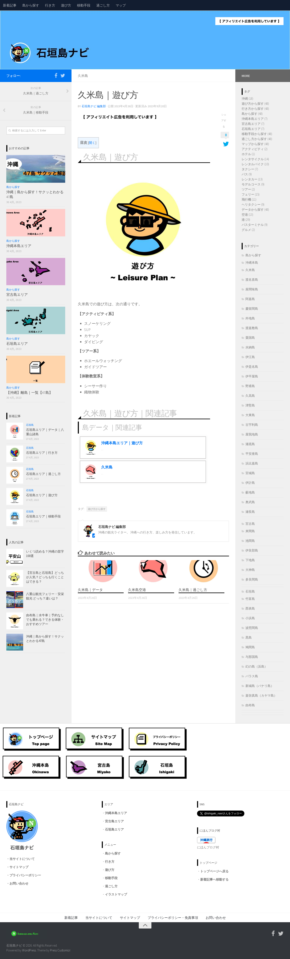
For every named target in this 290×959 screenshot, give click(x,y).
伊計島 (250, 483)
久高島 (250, 396)
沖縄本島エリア (18, 245)
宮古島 (250, 524)
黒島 (248, 637)
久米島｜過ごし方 (193, 589)
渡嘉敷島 (251, 328)
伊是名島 (251, 367)
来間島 (250, 531)
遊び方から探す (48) (255, 104)
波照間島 (251, 628)
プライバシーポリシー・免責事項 (173, 917)
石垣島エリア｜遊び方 (42, 495)
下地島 (250, 560)
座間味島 (251, 289)
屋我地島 (251, 434)
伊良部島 (251, 550)
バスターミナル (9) (254, 225)
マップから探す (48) (255, 144)
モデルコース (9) (253, 184)
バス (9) (247, 174)
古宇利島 (251, 425)
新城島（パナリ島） (259, 686)
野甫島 (250, 386)
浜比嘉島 (251, 463)
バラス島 (251, 676)
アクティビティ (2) (254, 149)
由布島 (250, 705)
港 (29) (246, 220)
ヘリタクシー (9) (253, 204)
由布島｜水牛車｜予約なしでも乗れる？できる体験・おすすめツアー (45, 619)
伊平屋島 (251, 376)
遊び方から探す (97, 509)
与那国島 (251, 657)
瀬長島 (250, 512)
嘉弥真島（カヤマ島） (261, 695)
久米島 (83, 76)
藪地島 (250, 492)
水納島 (250, 347)
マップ (121, 5)
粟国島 (250, 338)
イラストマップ (116, 894)
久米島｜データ (90, 589)
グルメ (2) (248, 230)
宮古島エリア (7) (253, 124)
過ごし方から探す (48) (257, 139)
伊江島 (250, 357)
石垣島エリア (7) (253, 129)
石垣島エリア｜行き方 (42, 453)
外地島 (250, 318)
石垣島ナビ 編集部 (94, 106)
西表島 (250, 608)
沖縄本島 (251, 263)
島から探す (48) (252, 114)
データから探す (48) (255, 210)
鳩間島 (250, 647)
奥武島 (250, 502)
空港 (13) (247, 215)
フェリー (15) (251, 194)
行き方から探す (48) (255, 109)
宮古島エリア (17, 294)
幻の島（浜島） (256, 666)
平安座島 (251, 454)
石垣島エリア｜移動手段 (43, 516)
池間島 (250, 541)
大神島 (250, 570)
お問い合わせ (18, 883)
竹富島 (250, 599)
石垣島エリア (17, 343)
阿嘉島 (250, 299)
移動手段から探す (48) (257, 134)
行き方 (50, 5)
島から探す (30, 5)
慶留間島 (251, 309)
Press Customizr (60, 950)
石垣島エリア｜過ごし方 (43, 474)
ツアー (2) (248, 189)
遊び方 (66, 5)
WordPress (29, 950)
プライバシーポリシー (25, 875)
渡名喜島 (251, 280)
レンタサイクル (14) (255, 159)
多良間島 (251, 579)
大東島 (250, 415)
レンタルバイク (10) (255, 164)
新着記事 (9, 5)
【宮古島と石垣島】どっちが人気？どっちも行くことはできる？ (45, 577)
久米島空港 (137, 589)
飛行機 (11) (249, 199)
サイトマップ (18, 867)
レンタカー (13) (252, 179)
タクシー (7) (250, 169)
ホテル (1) (248, 154)
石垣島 (30, 424)
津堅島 (250, 405)
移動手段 (83, 5)
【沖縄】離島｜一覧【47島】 (29, 392)
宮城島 (250, 473)
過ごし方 (103, 5)
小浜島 (250, 618)
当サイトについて (22, 859)
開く (92, 143)
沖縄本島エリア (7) (254, 119)
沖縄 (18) (247, 99)
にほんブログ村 (208, 847)
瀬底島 (250, 444)
